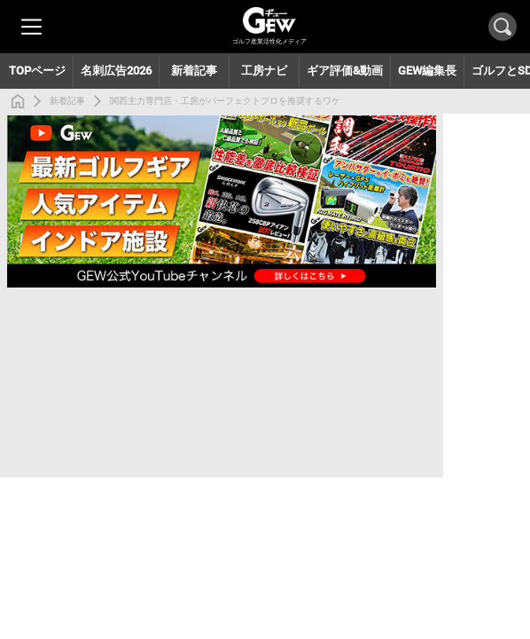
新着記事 (67, 101)
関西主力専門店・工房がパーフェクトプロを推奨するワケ (225, 101)
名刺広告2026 (116, 70)
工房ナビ (264, 70)
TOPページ (37, 70)
